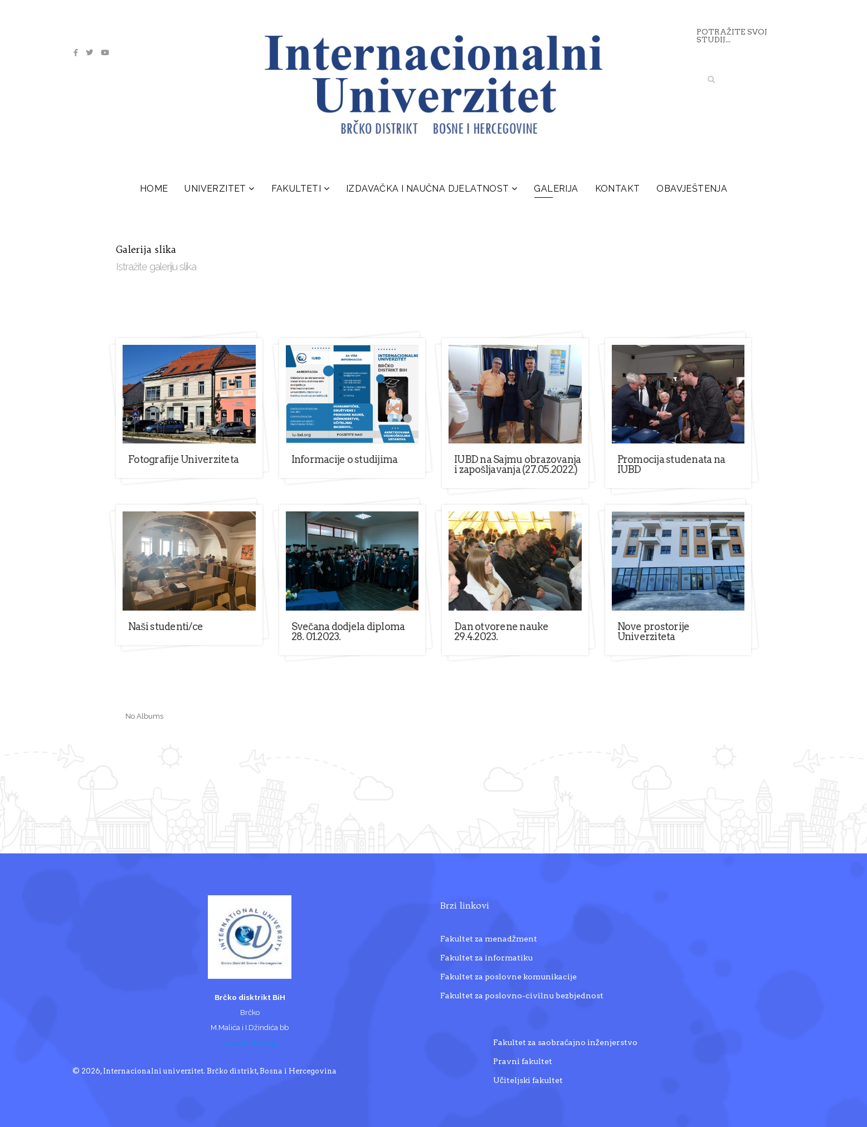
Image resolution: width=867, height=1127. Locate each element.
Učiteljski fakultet (528, 1080)
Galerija (556, 188)
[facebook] (76, 52)
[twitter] (89, 52)
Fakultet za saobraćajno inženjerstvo (565, 1042)
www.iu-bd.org (250, 1042)
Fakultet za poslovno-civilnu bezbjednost (521, 995)
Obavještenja (691, 188)
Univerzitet (215, 188)
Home (154, 188)
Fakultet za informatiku (486, 957)
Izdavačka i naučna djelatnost (427, 188)
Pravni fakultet (522, 1061)
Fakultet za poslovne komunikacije (508, 976)
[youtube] (105, 52)
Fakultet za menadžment (488, 938)
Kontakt (617, 188)
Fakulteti (296, 188)
